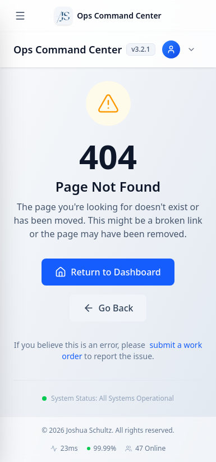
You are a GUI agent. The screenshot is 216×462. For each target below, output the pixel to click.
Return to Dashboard (107, 272)
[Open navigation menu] (20, 15)
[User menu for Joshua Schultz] (179, 49)
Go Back (108, 308)
